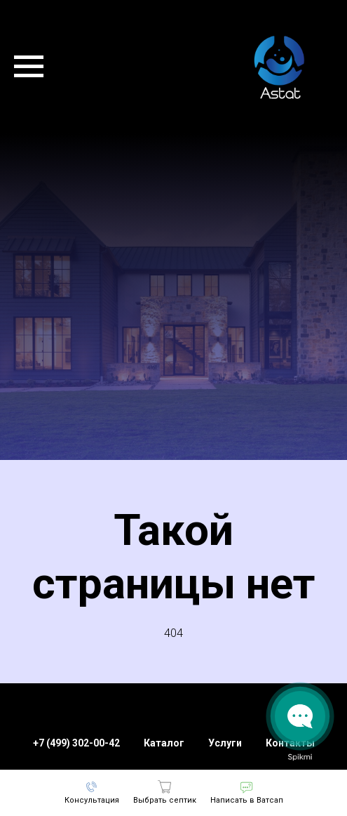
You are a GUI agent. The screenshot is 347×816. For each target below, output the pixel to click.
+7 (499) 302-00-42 (76, 743)
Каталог (164, 743)
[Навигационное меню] (28, 66)
